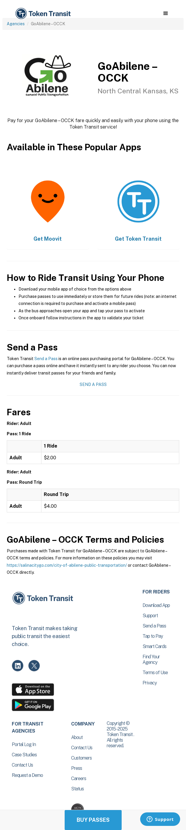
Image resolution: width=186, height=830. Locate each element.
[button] (165, 13)
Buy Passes (93, 820)
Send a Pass (46, 358)
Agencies (16, 23)
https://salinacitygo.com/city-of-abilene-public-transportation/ (67, 565)
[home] (42, 13)
